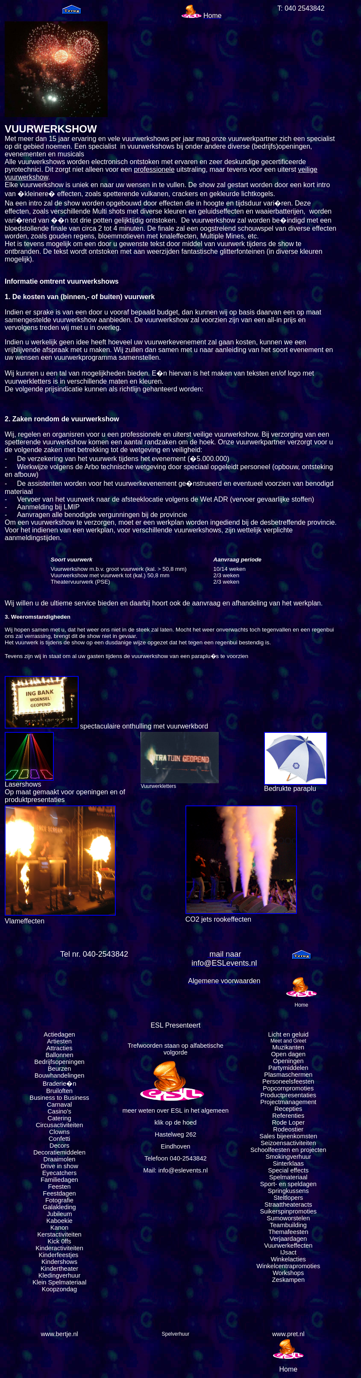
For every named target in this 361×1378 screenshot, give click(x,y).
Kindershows (59, 1261)
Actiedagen (59, 1034)
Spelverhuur (175, 1334)
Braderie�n (59, 1083)
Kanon (59, 1227)
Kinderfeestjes (59, 1255)
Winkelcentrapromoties (288, 1266)
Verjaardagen (288, 1238)
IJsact (288, 1252)
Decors (59, 1145)
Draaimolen (60, 1159)
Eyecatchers (59, 1172)
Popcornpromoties (288, 1088)
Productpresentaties (288, 1095)
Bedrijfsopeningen (59, 1061)
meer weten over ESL (152, 1110)
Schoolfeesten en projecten (288, 1149)
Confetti (59, 1138)
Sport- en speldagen (288, 1184)
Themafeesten (288, 1231)
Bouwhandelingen (60, 1075)
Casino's (59, 1111)
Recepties (288, 1108)
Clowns (59, 1131)
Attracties (59, 1048)
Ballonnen (59, 1055)
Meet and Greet (288, 1041)
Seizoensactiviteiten (288, 1143)
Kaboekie (59, 1220)
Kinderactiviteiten (59, 1248)
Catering (59, 1118)
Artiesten (59, 1041)
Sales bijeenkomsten (288, 1136)
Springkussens (288, 1190)
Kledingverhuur (59, 1275)
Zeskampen (288, 1279)
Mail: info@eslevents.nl (175, 1170)
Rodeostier (288, 1129)
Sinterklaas (288, 1163)
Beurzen (59, 1068)
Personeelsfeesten (288, 1081)
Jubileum (59, 1214)
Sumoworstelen (288, 1218)
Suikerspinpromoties (288, 1211)
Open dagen (288, 1054)
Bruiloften (59, 1090)
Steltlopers (288, 1197)
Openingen (288, 1061)
